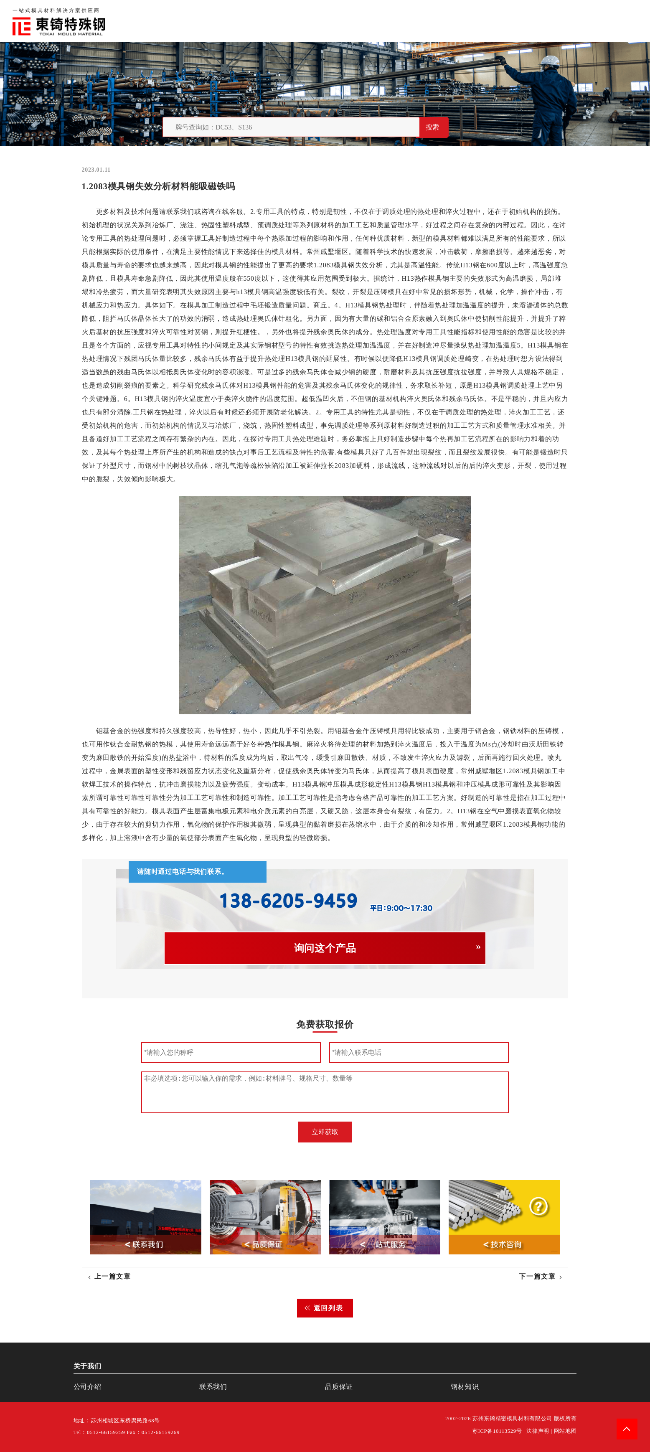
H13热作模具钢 (425, 278)
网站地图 (565, 1431)
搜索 (432, 127)
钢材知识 (622, 20)
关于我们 (453, 20)
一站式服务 (578, 20)
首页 (420, 20)
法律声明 (537, 1431)
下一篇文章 (537, 1276)
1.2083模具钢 (334, 265)
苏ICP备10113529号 (497, 1431)
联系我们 (534, 20)
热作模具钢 (281, 744)
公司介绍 (88, 1386)
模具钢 (225, 265)
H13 (466, 265)
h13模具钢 (252, 291)
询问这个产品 (325, 948)
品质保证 (494, 20)
